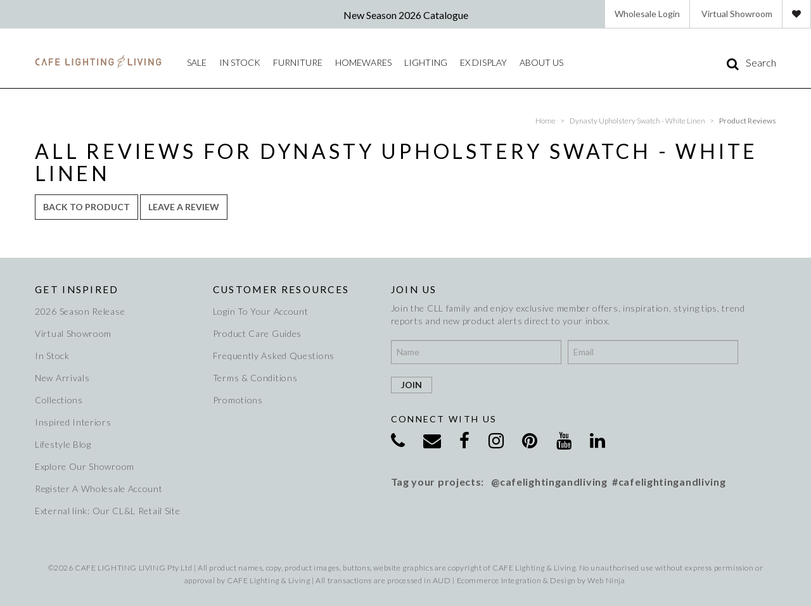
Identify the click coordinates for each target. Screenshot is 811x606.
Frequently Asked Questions (274, 355)
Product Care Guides (257, 333)
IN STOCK (239, 62)
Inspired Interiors (73, 422)
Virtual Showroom (736, 13)
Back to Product (86, 206)
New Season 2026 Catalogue (405, 15)
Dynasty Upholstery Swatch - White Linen (637, 120)
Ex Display (483, 62)
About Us (541, 62)
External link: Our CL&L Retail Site (108, 510)
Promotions (238, 400)
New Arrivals (62, 377)
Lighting (425, 62)
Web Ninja (606, 580)
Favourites (796, 14)
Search (761, 63)
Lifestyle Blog (63, 444)
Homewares (363, 62)
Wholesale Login (647, 13)
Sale (197, 62)
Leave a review (183, 206)
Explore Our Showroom (84, 466)
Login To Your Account (261, 311)
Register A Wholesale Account (99, 488)
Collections (59, 400)
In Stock (52, 355)
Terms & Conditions (255, 377)
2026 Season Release (80, 311)
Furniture (297, 62)
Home (545, 120)
